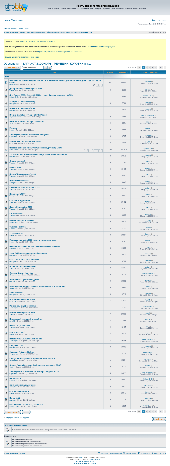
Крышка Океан (16, 214)
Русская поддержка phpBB (85, 461)
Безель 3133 (15, 168)
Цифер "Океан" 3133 (18, 181)
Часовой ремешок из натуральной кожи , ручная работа (35, 148)
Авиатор (12, 215)
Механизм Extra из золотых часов (25, 141)
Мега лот (13, 128)
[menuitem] (7, 20)
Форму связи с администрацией (101, 47)
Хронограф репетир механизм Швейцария (29, 135)
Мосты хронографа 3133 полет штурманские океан (33, 240)
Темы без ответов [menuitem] (10, 28)
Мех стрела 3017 (17, 332)
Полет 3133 (14, 398)
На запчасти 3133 (17, 194)
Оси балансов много (19, 391)
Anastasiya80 (14, 308)
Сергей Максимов (15, 117)
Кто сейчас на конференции (16, 425)
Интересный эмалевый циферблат (25, 319)
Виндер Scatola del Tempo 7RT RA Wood (28, 115)
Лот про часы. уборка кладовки (24, 279)
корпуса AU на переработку (22, 102)
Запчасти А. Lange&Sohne (21, 352)
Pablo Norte (13, 150)
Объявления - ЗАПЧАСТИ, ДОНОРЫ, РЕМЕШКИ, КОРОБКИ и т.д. (47, 63)
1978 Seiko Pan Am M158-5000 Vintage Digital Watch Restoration (38, 154)
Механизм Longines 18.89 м (22, 312)
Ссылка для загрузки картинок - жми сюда (22, 57)
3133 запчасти (16, 233)
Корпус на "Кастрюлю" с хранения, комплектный (32, 358)
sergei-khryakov (147, 339)
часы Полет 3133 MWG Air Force (24, 260)
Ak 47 (11, 143)
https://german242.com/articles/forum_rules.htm (38, 41)
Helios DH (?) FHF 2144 (19, 326)
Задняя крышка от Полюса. (22, 220)
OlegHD (147, 142)
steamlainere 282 (148, 372)
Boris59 (12, 248)
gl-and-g (12, 281)
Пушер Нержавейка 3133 (20, 207)
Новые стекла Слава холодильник (25, 339)
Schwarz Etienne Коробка (21, 273)
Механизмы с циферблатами (22, 306)
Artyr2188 (12, 301)
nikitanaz (12, 84)
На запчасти (15, 378)
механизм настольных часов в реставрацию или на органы (37, 286)
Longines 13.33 (16, 345)
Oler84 (11, 367)
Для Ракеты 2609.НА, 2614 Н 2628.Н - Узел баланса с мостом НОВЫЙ (41, 95)
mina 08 (12, 321)
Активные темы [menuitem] (24, 28)
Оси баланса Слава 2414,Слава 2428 (26, 405)
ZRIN (11, 123)
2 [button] (146, 67)
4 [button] (152, 67)
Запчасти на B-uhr (17, 227)
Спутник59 (13, 136)
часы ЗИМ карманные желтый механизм (28, 253)
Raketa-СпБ (13, 97)
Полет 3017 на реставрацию (22, 266)
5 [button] (155, 67)
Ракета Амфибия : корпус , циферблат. (27, 121)
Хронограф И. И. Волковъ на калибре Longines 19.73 (34, 372)
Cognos (147, 333)
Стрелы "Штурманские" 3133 (23, 200)
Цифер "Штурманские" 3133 (22, 174)
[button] (139, 67)
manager (12, 104)
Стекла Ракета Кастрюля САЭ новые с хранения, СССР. (35, 365)
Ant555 (147, 300)
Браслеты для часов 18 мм (22, 299)
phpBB (80, 457)
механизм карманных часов (22, 385)
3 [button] (149, 67)
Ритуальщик (13, 354)
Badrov (11, 90)
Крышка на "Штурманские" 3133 (24, 187)
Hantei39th (13, 222)
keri (147, 326)
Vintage (12, 163)
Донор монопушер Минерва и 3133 (25, 88)
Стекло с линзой (17, 161)
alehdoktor (13, 360)
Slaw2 (11, 314)
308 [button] (161, 67)
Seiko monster (15, 293)
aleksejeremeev (14, 275)
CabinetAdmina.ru (94, 459)
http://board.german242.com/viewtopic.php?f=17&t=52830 (59, 52)
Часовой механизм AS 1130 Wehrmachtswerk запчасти (34, 247)
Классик (12, 229)
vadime (11, 288)
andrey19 (12, 387)
